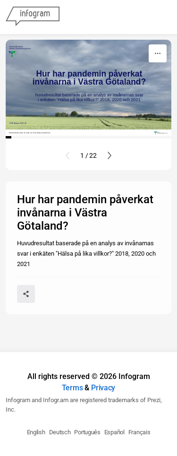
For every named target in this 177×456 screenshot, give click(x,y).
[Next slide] (109, 155)
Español (114, 432)
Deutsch (60, 432)
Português (87, 432)
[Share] (26, 294)
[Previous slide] (67, 155)
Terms (72, 387)
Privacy (103, 387)
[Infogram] (32, 17)
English (36, 432)
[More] (158, 53)
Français (139, 432)
